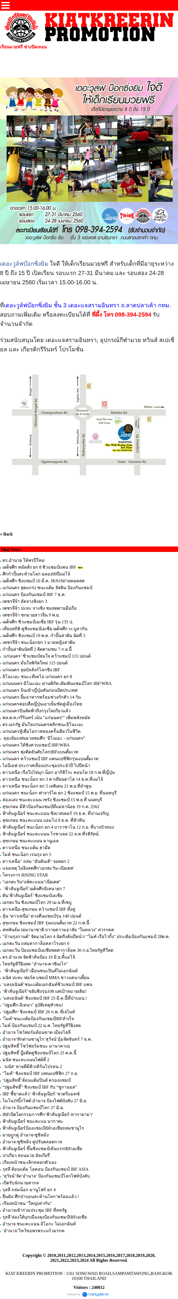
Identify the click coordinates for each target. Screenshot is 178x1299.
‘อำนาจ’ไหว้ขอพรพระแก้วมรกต (33, 1230)
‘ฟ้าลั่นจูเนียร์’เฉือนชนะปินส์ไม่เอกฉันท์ (40, 970)
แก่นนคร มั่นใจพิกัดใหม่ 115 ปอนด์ (35, 663)
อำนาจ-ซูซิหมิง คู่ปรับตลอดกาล (32, 1141)
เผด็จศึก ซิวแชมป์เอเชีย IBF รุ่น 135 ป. (37, 622)
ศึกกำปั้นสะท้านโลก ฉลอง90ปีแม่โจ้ (36, 574)
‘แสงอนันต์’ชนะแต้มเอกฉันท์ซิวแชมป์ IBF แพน (47, 984)
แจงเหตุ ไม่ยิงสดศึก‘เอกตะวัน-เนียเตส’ (38, 868)
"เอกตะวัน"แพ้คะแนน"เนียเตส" (31, 881)
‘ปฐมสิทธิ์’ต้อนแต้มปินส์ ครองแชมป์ (36, 1080)
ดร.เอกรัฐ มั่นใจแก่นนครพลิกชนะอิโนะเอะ (43, 724)
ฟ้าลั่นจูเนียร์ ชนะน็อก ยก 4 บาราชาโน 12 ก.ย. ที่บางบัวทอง (58, 827)
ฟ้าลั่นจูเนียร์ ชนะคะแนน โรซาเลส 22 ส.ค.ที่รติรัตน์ (50, 834)
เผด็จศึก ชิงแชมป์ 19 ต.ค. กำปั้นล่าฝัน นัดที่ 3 (43, 635)
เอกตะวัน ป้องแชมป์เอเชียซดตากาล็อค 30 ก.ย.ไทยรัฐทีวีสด (57, 950)
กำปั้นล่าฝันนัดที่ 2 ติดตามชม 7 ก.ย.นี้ (37, 649)
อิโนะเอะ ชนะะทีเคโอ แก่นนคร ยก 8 (37, 676)
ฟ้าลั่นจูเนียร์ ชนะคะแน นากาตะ (32, 1121)
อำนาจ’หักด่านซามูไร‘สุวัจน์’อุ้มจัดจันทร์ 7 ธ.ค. (47, 1039)
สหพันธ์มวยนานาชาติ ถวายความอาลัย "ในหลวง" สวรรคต (58, 929)
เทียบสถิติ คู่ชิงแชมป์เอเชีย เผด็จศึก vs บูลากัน (44, 628)
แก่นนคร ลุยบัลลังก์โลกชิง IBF (31, 669)
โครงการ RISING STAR (25, 875)
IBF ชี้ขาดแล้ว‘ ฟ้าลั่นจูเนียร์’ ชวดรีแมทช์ (41, 1094)
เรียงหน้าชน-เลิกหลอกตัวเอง (29, 1162)
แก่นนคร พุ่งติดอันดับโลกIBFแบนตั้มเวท (40, 752)
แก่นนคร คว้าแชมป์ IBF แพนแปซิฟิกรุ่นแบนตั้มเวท (50, 758)
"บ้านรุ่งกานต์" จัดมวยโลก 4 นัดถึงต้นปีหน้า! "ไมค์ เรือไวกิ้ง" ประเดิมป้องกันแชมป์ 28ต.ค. (86, 936)
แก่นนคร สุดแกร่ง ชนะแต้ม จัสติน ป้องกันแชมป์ (47, 587)
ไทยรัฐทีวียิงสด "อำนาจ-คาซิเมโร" (35, 964)
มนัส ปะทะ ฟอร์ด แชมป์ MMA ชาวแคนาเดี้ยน (45, 977)
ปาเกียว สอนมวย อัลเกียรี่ (26, 1155)
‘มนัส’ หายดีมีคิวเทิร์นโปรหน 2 (32, 1066)
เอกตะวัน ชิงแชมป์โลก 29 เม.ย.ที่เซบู (36, 902)
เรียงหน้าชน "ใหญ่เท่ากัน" (27, 1203)
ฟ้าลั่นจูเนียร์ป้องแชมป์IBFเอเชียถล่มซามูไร (43, 1128)
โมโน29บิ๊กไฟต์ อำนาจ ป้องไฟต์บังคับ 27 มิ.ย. (44, 1100)
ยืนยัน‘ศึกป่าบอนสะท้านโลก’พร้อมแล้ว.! (40, 1196)
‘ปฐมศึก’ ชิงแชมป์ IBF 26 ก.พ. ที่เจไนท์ (38, 1011)
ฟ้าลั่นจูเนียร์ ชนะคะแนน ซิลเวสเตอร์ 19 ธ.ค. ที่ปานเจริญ (55, 813)
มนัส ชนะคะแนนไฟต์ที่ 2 (25, 1059)
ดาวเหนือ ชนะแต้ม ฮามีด (26, 847)
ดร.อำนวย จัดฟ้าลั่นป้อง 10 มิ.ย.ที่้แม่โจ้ (38, 957)
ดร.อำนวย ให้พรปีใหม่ (23, 560)
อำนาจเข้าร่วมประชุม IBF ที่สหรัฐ (34, 1210)
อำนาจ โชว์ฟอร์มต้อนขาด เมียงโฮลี (36, 1032)
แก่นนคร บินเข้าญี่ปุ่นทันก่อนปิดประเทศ (39, 690)
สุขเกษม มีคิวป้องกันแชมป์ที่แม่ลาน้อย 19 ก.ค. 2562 (50, 806)
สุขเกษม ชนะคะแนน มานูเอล (30, 840)
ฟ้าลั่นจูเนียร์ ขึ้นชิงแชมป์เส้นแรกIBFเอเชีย (42, 1148)
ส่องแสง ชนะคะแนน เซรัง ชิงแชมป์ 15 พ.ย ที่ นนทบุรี (52, 799)
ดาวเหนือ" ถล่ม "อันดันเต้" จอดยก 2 (36, 861)
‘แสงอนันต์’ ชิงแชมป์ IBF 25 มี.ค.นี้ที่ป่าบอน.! (44, 998)
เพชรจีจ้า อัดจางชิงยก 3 (24, 601)
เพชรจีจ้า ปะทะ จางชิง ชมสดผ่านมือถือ (39, 608)
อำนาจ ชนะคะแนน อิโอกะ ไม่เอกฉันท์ (39, 1224)
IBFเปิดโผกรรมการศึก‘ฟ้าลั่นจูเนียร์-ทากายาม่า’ (47, 1114)
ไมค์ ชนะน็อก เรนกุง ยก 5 (26, 854)
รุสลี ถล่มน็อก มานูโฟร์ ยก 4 (29, 1189)
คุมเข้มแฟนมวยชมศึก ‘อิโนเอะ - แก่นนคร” (43, 738)
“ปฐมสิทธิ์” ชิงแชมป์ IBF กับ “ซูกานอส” (39, 1087)
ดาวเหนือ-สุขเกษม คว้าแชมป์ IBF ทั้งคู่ (38, 909)
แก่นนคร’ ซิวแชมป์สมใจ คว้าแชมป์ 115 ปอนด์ (46, 656)
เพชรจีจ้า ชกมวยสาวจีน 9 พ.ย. (31, 615)
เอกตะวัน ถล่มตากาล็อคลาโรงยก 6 (35, 943)
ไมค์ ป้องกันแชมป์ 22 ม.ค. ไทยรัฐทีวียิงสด (41, 1025)
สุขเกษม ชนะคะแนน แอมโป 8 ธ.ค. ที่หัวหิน (43, 820)
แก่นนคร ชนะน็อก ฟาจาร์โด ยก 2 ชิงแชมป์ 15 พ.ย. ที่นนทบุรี (59, 793)
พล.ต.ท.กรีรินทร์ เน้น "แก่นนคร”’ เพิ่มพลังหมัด (46, 717)
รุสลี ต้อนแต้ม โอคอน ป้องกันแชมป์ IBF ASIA (45, 1169)
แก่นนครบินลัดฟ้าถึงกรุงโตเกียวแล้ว (36, 710)
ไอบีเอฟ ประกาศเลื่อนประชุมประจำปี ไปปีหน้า (46, 765)
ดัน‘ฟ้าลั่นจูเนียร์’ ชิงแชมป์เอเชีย (32, 895)
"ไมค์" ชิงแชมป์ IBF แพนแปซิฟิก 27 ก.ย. (40, 1073)
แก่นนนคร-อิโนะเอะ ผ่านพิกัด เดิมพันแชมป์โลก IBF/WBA (56, 683)
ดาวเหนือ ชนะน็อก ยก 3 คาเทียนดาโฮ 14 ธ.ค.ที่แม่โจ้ (53, 779)
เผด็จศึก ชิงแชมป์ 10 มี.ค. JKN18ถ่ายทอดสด (43, 580)
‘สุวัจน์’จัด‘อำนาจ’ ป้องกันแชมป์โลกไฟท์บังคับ (46, 1176)
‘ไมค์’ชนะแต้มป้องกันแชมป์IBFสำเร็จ (38, 1018)
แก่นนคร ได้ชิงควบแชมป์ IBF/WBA (36, 745)
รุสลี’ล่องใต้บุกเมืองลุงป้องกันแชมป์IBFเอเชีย (44, 1217)
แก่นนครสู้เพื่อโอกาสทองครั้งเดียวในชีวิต (41, 731)
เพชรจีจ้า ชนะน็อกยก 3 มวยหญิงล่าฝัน (38, 642)
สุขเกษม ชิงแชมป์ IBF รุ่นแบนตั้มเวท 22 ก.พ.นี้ (46, 923)
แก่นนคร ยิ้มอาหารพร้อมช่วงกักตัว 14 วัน (41, 697)
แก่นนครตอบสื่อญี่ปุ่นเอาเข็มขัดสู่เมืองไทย (42, 704)
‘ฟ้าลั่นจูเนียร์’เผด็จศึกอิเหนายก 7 (33, 888)
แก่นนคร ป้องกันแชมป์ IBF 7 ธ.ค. (34, 594)
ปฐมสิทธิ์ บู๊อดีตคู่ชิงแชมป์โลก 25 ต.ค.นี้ (39, 1053)
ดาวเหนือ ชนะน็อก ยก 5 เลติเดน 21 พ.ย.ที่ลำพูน (46, 786)
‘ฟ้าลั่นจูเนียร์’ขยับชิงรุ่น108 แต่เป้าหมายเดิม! (44, 991)
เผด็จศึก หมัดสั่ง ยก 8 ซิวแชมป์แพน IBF (39, 567)
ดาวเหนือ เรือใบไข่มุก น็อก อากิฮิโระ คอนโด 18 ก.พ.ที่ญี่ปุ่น (58, 772)
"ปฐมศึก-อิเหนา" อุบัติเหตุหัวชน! (33, 1005)
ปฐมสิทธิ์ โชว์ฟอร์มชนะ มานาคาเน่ (36, 1046)
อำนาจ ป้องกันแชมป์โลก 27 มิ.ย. (33, 1107)
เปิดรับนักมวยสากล (20, 1183)
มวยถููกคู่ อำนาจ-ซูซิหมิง (25, 1135)
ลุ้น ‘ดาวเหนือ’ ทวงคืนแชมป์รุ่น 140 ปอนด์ (42, 916)
